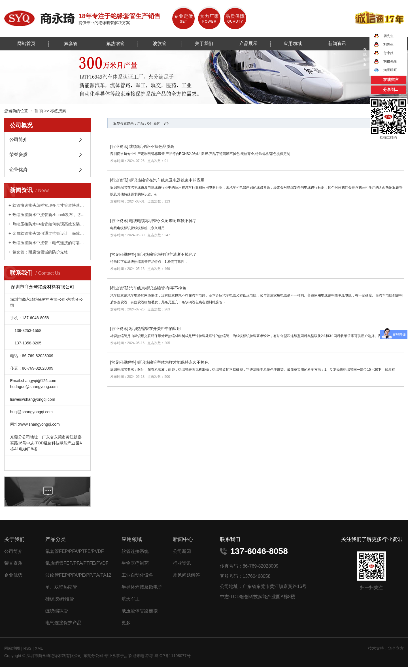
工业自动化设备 (137, 575)
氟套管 (71, 43)
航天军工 (131, 598)
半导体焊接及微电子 (142, 587)
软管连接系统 (135, 551)
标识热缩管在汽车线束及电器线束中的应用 (167, 180)
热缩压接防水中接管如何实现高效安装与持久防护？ (49, 224)
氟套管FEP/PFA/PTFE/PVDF (74, 551)
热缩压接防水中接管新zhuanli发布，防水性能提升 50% (49, 214)
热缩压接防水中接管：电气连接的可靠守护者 (49, 242)
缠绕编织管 (56, 610)
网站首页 (26, 43)
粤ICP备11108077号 (172, 655)
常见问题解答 (123, 254)
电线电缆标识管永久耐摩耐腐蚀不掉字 (163, 220)
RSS (27, 648)
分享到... (390, 90)
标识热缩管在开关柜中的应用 (155, 328)
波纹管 (159, 43)
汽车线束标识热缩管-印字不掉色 (157, 288)
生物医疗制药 (135, 563)
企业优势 (18, 169)
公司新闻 (182, 551)
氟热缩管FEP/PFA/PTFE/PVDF (76, 563)
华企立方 (396, 648)
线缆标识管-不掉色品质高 (151, 146)
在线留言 (391, 80)
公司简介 (18, 139)
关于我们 (204, 43)
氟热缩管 (115, 43)
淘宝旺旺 (385, 70)
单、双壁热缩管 (61, 587)
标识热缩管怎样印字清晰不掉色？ (167, 254)
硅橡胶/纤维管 (59, 598)
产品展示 (248, 43)
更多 (126, 622)
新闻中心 (183, 539)
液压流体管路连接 (140, 610)
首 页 (38, 110)
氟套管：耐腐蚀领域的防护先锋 (40, 252)
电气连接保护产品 (63, 622)
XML (39, 648)
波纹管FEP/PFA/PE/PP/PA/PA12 (78, 575)
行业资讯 (119, 146)
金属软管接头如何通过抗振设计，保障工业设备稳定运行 (49, 233)
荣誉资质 (18, 154)
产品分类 (55, 539)
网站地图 (12, 648)
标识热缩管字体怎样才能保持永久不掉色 (173, 362)
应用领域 (293, 43)
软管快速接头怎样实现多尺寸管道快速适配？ (49, 205)
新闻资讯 (337, 43)
